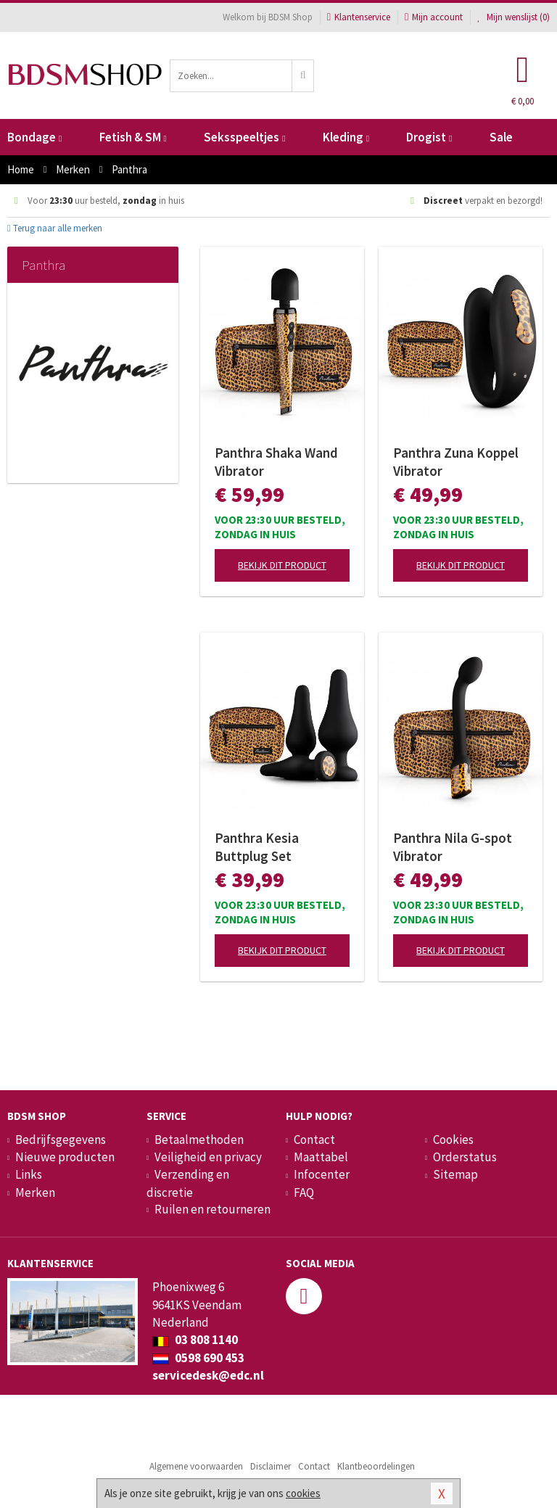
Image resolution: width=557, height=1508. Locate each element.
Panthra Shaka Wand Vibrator (276, 461)
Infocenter (322, 1174)
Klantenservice (358, 17)
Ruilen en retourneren (212, 1209)
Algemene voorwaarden (196, 1466)
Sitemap (455, 1174)
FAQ (304, 1192)
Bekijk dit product (282, 565)
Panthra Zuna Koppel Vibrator (456, 461)
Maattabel (321, 1157)
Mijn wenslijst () (513, 17)
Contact (314, 1140)
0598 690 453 (198, 1358)
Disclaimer (270, 1466)
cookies (303, 1493)
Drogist (429, 137)
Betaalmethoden (199, 1140)
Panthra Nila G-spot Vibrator (452, 847)
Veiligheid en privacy (208, 1157)
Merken (35, 1192)
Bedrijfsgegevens (60, 1140)
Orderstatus (465, 1157)
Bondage (34, 137)
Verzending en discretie (188, 1183)
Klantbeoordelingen (376, 1466)
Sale (501, 137)
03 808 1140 (195, 1340)
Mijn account (434, 17)
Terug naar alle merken (54, 228)
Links (28, 1174)
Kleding (346, 137)
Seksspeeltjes (244, 137)
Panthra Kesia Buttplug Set (257, 847)
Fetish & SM (133, 137)
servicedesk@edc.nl (208, 1375)
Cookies (453, 1140)
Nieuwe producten (65, 1157)
